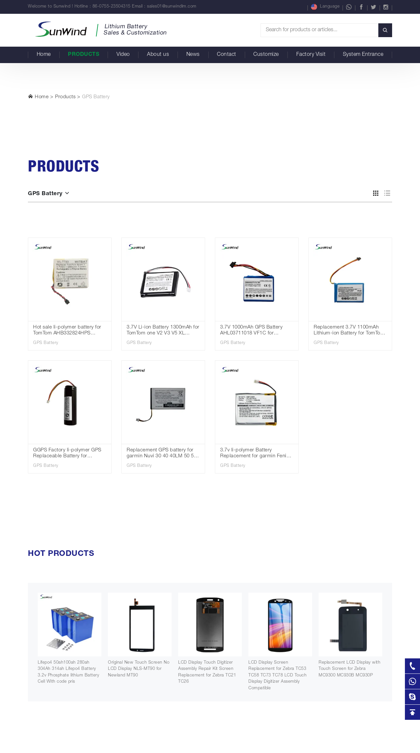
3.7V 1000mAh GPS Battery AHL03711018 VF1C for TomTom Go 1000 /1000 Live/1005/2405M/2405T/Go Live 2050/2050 (252, 331)
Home (44, 54)
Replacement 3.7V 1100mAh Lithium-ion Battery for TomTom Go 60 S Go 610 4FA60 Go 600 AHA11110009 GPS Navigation (349, 331)
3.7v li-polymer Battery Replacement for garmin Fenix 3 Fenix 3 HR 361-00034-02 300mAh (256, 454)
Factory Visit (311, 54)
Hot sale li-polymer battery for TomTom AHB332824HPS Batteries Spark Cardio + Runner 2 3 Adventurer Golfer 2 (68, 331)
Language (325, 7)
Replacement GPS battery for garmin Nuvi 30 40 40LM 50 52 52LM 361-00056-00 (162, 454)
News (193, 54)
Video (123, 54)
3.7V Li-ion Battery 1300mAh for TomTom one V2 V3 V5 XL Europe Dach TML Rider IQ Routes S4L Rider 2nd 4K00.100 (163, 331)
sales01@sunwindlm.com (172, 7)
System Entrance (363, 54)
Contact (226, 54)
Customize (266, 54)
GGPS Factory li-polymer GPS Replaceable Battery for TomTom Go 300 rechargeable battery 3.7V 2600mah (67, 454)
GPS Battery (96, 97)
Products (83, 54)
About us (158, 54)
